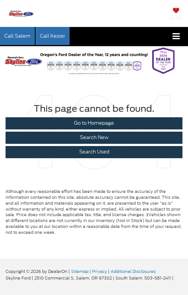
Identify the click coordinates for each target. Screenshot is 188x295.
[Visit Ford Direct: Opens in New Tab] (177, 278)
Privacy (99, 271)
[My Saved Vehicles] (175, 14)
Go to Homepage (94, 122)
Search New (94, 137)
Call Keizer (52, 35)
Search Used (94, 151)
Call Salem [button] (17, 35)
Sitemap (79, 271)
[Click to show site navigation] (176, 36)
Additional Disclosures (133, 271)
